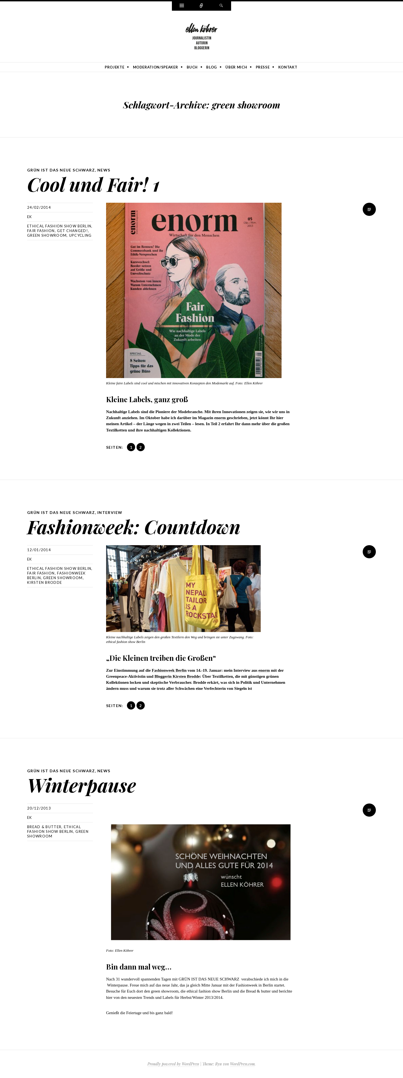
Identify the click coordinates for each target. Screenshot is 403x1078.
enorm (220, 418)
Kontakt (287, 67)
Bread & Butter (44, 827)
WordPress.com (242, 1063)
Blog (211, 67)
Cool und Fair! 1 (93, 183)
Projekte (114, 67)
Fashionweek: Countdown (133, 526)
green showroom (47, 235)
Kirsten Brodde (44, 582)
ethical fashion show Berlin (59, 226)
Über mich (236, 67)
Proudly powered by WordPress (173, 1063)
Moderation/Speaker (155, 67)
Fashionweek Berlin (169, 670)
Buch (192, 67)
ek (29, 217)
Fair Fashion (41, 230)
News (103, 170)
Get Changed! (72, 230)
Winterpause (81, 784)
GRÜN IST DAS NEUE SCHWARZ (61, 170)
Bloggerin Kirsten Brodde (177, 676)
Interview (110, 512)
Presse (263, 67)
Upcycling (80, 235)
